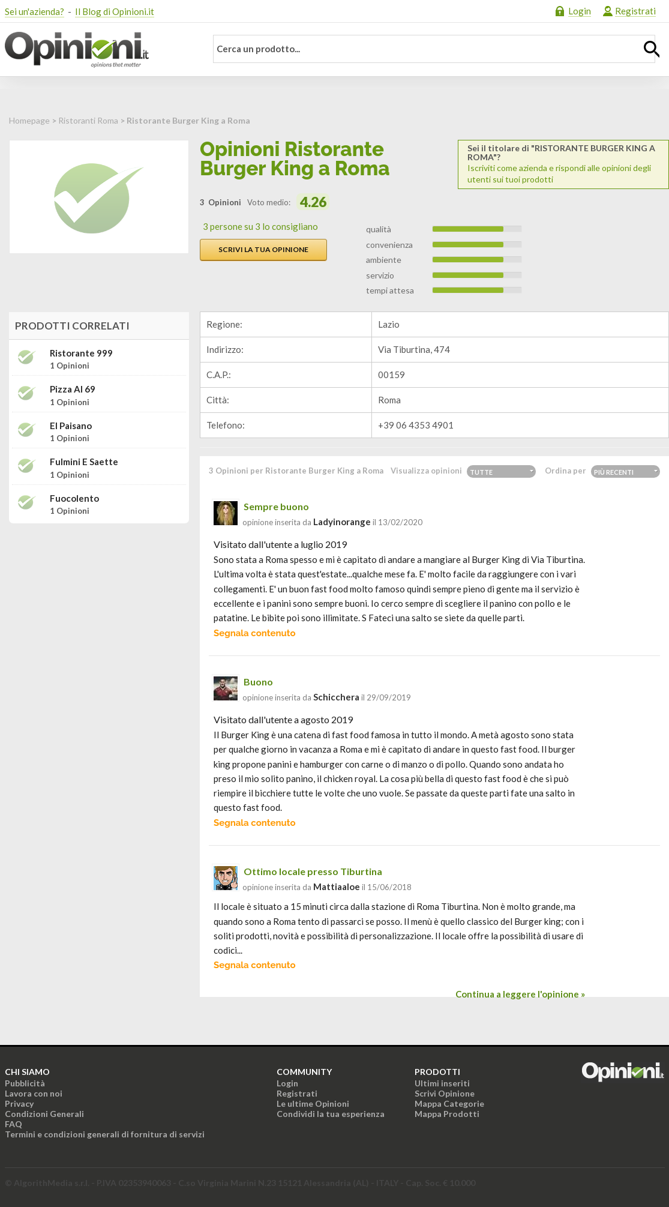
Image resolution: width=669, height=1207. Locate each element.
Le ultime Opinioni (313, 1103)
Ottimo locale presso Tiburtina (313, 871)
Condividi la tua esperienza (331, 1114)
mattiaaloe (336, 886)
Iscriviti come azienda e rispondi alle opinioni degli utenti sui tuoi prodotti (563, 163)
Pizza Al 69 (72, 389)
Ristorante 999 (81, 353)
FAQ (13, 1124)
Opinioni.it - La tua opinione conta (98, 50)
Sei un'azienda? (34, 11)
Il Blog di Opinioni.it (114, 11)
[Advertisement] (99, 608)
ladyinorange (342, 521)
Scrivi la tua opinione (263, 249)
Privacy (19, 1103)
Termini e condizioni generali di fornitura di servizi (105, 1134)
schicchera (336, 696)
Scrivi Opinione (445, 1093)
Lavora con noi (33, 1093)
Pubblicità (25, 1083)
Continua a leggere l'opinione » (520, 994)
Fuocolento (74, 498)
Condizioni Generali (44, 1114)
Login (579, 10)
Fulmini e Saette (84, 462)
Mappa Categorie (449, 1103)
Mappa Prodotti (447, 1114)
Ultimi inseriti (442, 1083)
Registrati (635, 10)
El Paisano (71, 426)
